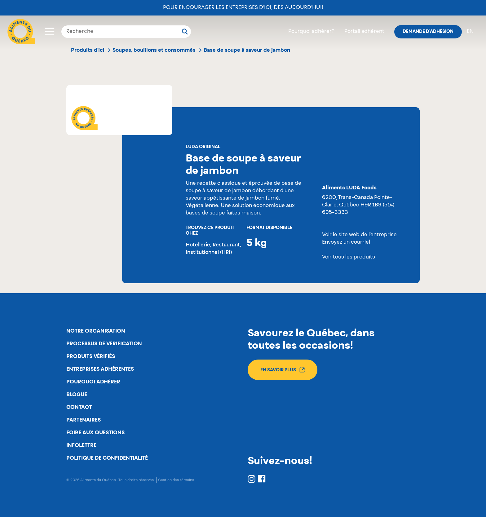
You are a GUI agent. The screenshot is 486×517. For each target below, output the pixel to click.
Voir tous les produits (348, 257)
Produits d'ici (87, 50)
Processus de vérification (104, 343)
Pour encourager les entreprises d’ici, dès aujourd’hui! (243, 7)
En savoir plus (282, 370)
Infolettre (81, 445)
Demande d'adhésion (428, 31)
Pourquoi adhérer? (311, 31)
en (470, 31)
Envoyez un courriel (346, 242)
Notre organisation (95, 331)
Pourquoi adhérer (93, 381)
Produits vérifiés (90, 356)
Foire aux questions (95, 432)
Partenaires (83, 420)
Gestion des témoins (176, 480)
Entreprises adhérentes (100, 369)
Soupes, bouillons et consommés (154, 50)
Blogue (76, 394)
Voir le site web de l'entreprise (359, 234)
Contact (79, 407)
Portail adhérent (364, 31)
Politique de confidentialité (107, 458)
